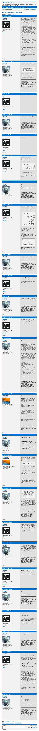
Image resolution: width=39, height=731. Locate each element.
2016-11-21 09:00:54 (7, 155)
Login (26, 7)
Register (22, 7)
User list (8, 7)
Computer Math (10, 12)
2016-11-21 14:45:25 (7, 393)
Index (3, 7)
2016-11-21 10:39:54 (7, 254)
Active (28, 9)
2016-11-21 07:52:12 (7, 61)
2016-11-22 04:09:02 (7, 568)
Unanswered (34, 9)
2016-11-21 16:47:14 (7, 488)
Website (4, 31)
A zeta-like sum (18, 12)
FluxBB (35, 727)
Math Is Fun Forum (8, 3)
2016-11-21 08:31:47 (7, 114)
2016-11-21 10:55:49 (7, 296)
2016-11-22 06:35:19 (7, 651)
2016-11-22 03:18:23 (7, 543)
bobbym (4, 63)
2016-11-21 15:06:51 (7, 435)
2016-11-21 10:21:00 (7, 204)
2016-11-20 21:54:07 (7, 16)
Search (17, 7)
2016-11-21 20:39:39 (7, 522)
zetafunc (4, 18)
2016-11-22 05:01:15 (7, 610)
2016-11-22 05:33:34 (7, 631)
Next (15, 14)
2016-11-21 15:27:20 (7, 455)
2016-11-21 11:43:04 (7, 317)
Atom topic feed (33, 725)
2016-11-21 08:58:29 (7, 134)
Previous (8, 14)
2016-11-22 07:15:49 (7, 694)
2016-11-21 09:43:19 (7, 181)
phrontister (5, 395)
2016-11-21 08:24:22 (7, 93)
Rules (12, 7)
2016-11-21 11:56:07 (7, 338)
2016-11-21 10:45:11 (7, 275)
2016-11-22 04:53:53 (7, 589)
